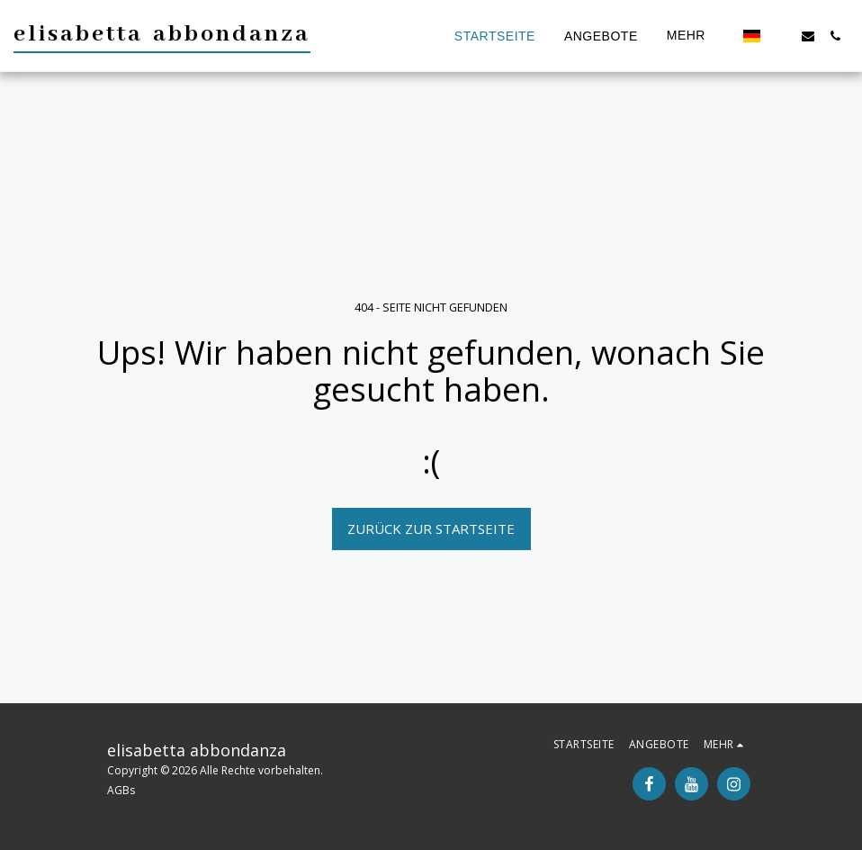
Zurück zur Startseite (431, 529)
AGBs (121, 790)
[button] (781, 36)
